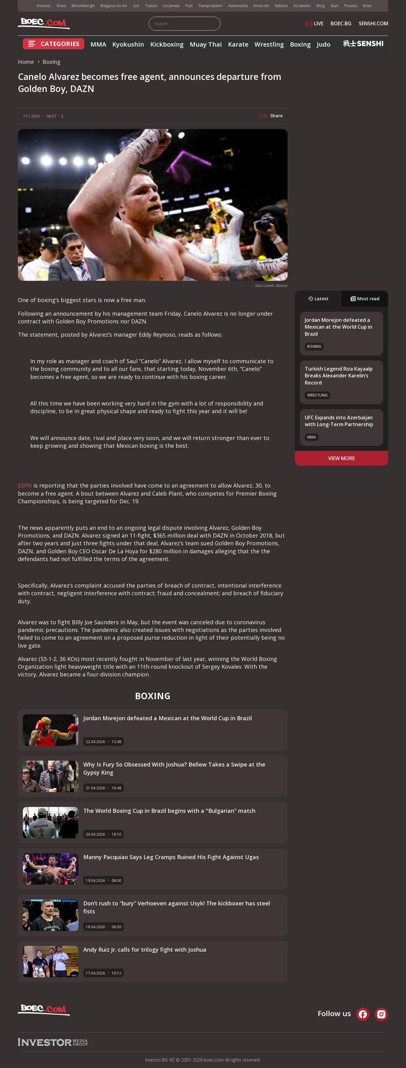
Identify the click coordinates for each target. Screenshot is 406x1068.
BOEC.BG (341, 23)
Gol (136, 5)
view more (341, 458)
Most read (364, 298)
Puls (189, 5)
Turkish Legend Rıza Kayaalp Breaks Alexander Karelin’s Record (339, 375)
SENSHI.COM (373, 23)
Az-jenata (171, 5)
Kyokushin (128, 44)
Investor (44, 5)
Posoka (350, 5)
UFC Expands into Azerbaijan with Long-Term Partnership (339, 421)
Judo (323, 44)
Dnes (61, 5)
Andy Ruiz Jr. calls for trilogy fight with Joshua (144, 949)
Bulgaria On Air (114, 5)
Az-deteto (302, 5)
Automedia (238, 5)
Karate (238, 44)
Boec (367, 5)
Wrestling (269, 44)
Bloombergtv (83, 5)
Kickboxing (167, 44)
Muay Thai (206, 44)
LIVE (314, 23)
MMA (98, 44)
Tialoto (151, 5)
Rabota (281, 5)
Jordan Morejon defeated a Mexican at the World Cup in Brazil (338, 327)
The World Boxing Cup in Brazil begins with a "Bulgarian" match (169, 810)
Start (334, 5)
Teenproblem (210, 5)
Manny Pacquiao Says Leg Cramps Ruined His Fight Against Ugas (171, 857)
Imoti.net (261, 5)
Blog (321, 5)
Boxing (300, 44)
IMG (25, 6)
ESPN (25, 485)
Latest (318, 298)
